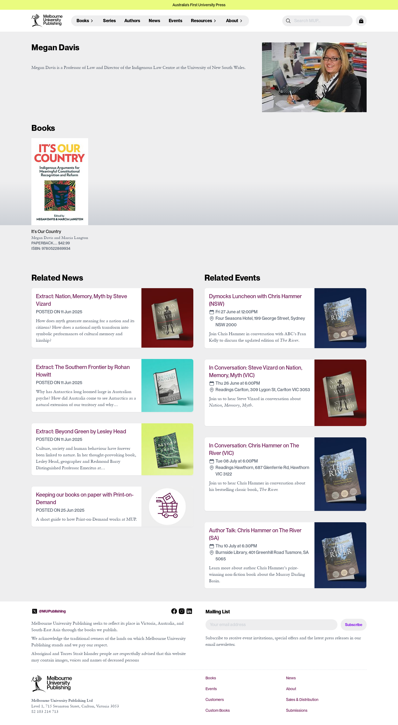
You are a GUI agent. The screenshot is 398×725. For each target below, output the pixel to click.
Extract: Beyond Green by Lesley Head (81, 431)
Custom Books (217, 710)
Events (175, 20)
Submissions (296, 710)
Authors (132, 20)
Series (109, 20)
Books (210, 678)
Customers (214, 699)
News (154, 20)
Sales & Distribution (302, 699)
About (291, 689)
